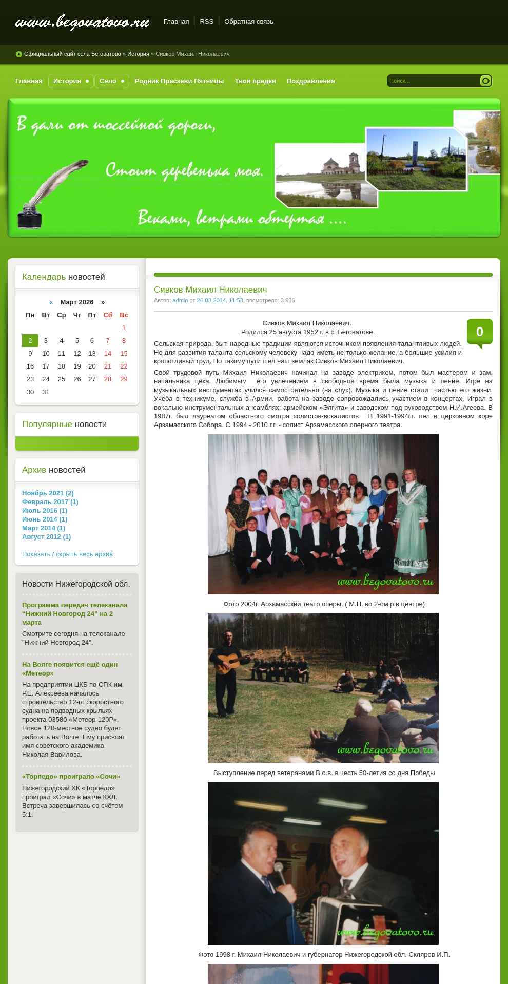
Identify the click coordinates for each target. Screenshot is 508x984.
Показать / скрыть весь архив (67, 554)
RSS (206, 21)
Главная (176, 21)
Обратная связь (248, 21)
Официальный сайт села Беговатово (83, 23)
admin (180, 300)
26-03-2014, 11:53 (220, 300)
